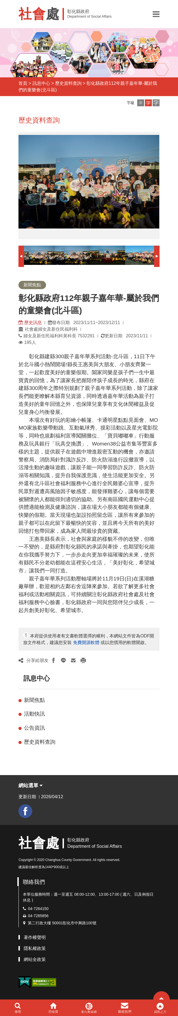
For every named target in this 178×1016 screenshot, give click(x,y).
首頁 (22, 83)
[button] (156, 14)
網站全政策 (35, 959)
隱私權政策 (35, 948)
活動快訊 (34, 714)
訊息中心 (41, 83)
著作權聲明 (35, 937)
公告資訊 (34, 728)
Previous (21, 256)
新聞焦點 (34, 700)
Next (157, 256)
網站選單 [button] (30, 785)
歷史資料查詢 (68, 83)
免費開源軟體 (86, 642)
